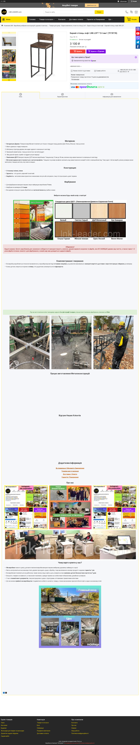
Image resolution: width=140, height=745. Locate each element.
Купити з (97, 51)
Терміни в (65, 471)
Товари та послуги (46, 19)
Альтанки (4, 725)
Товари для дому (54, 25)
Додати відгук (131, 12)
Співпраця (40, 728)
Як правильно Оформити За (66, 468)
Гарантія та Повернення (96, 19)
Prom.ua (79, 741)
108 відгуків (123, 1)
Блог (38, 725)
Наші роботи (75, 731)
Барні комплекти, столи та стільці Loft (74, 25)
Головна (32, 19)
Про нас (73, 725)
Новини (73, 728)
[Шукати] (99, 12)
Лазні (2, 722)
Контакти (61, 19)
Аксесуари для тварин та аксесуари (12, 731)
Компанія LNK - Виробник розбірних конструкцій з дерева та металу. (26, 25)
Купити (79, 51)
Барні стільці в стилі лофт (95, 25)
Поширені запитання (43, 731)
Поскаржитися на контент (71, 743)
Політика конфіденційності (80, 733)
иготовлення (74, 471)
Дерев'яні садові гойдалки (9, 733)
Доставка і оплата (76, 19)
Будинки (3, 728)
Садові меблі (5, 736)
